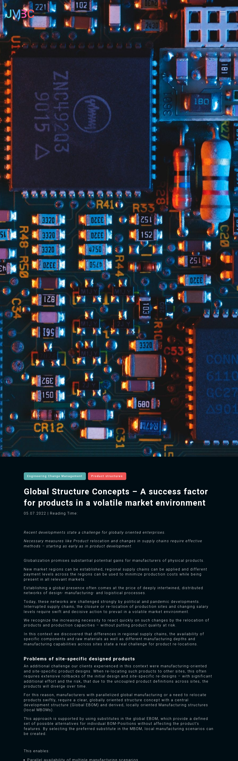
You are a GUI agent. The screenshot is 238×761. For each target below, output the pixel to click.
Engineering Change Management (55, 476)
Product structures (107, 476)
